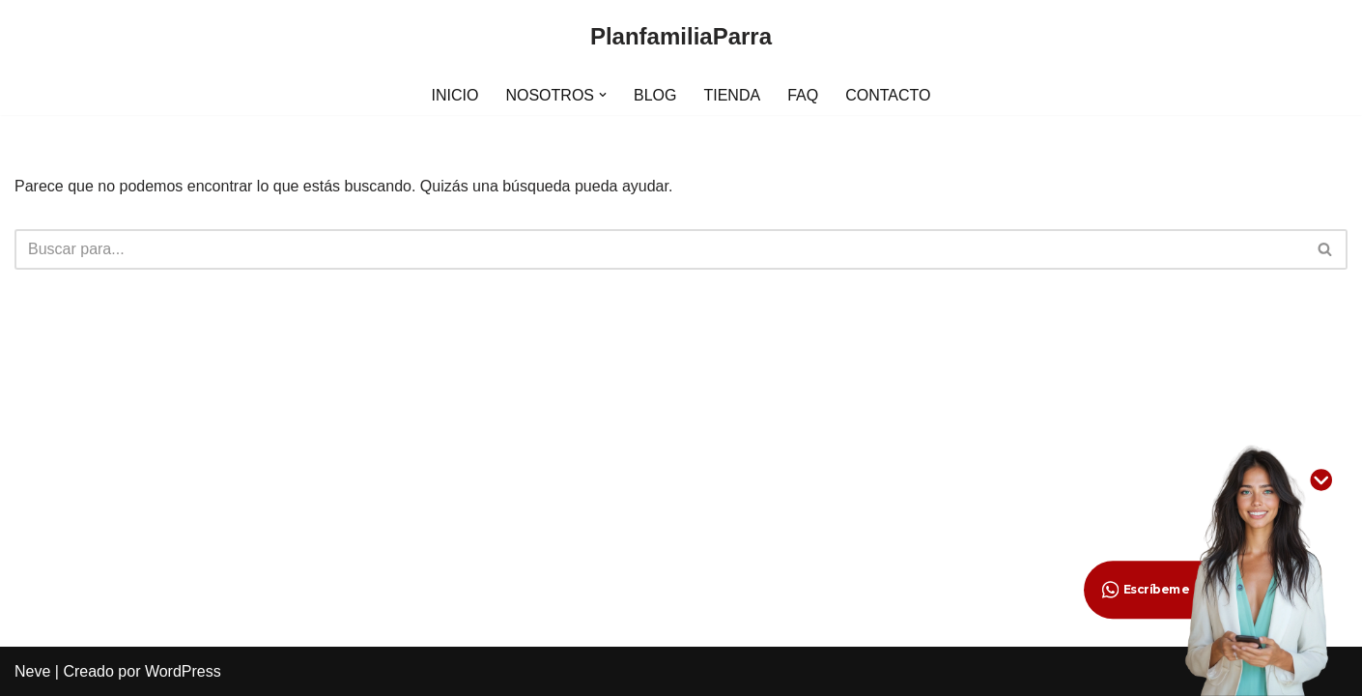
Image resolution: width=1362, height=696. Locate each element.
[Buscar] (659, 249)
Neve (32, 671)
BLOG (655, 95)
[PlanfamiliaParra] (681, 37)
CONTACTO (887, 95)
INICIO (455, 95)
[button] (603, 95)
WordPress (183, 671)
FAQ (802, 95)
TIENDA (731, 95)
